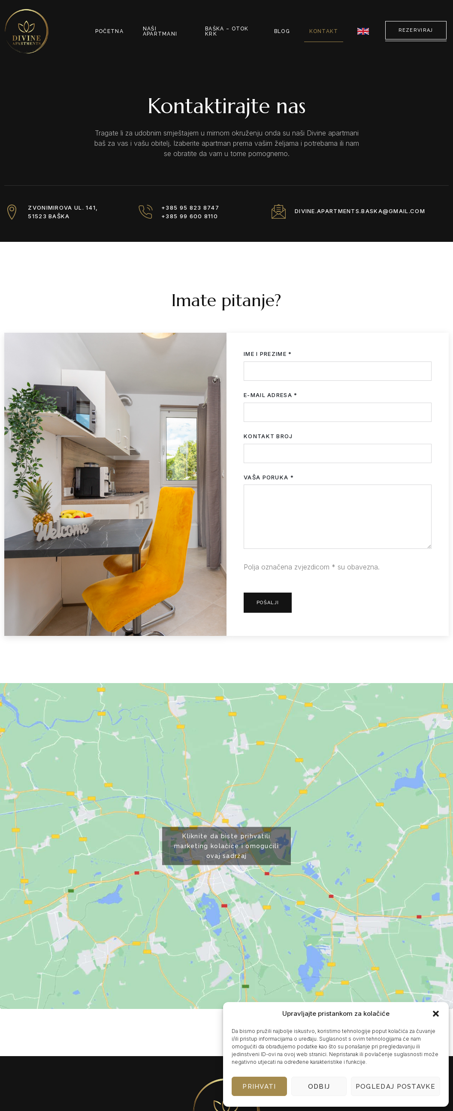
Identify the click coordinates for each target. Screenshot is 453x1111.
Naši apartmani (159, 30)
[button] (436, 1013)
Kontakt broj (338, 450)
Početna (110, 31)
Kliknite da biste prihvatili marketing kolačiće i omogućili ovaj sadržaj (226, 846)
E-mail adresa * (338, 409)
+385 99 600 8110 (191, 216)
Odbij (319, 1086)
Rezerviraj (416, 30)
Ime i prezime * (338, 368)
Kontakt (326, 31)
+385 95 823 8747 (192, 208)
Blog (286, 31)
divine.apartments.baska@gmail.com (362, 211)
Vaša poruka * (338, 515)
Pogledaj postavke (395, 1086)
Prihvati (259, 1086)
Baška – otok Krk (228, 30)
